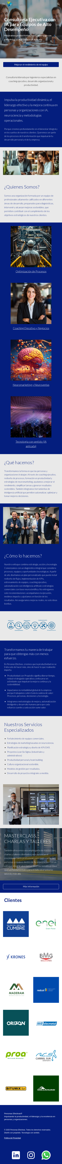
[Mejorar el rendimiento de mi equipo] (31, 64)
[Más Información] (31, 886)
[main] (31, 29)
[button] (3, 4)
